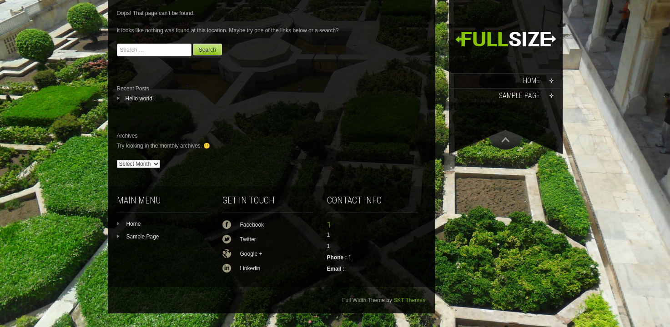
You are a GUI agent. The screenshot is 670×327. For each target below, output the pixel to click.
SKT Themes (409, 300)
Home (531, 80)
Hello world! (140, 98)
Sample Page (519, 95)
